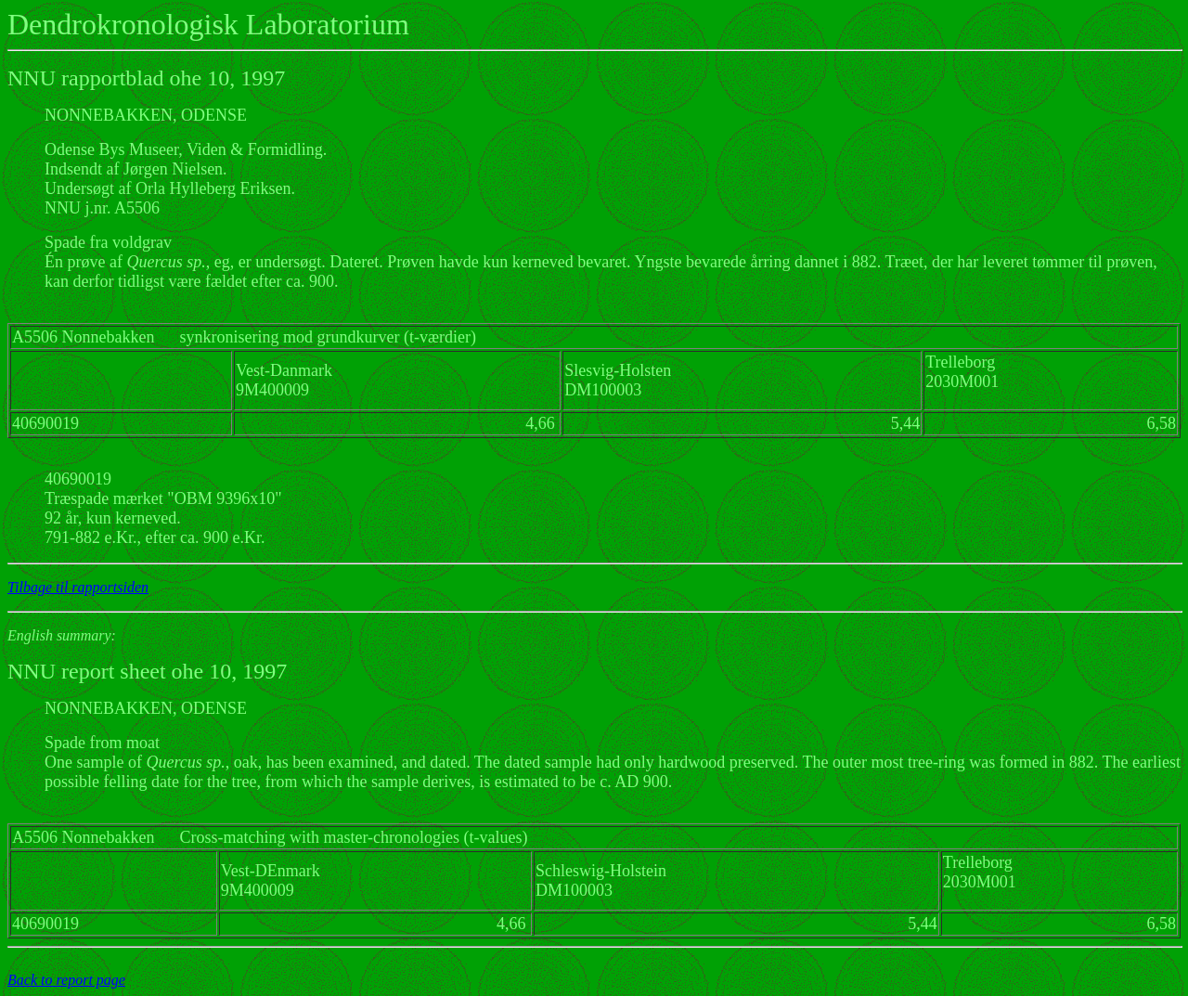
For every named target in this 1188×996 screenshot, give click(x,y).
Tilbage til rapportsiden (77, 587)
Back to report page (66, 980)
